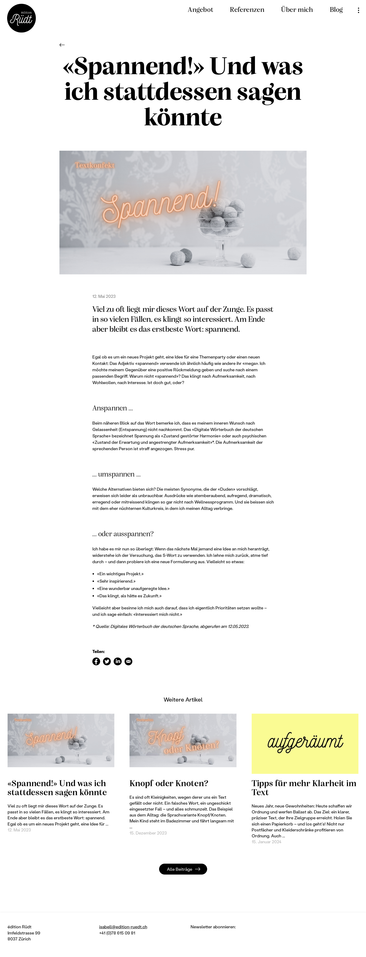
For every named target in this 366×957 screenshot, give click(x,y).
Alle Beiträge (179, 869)
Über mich (297, 10)
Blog (336, 10)
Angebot (200, 10)
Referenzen (247, 10)
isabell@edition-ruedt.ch (123, 927)
